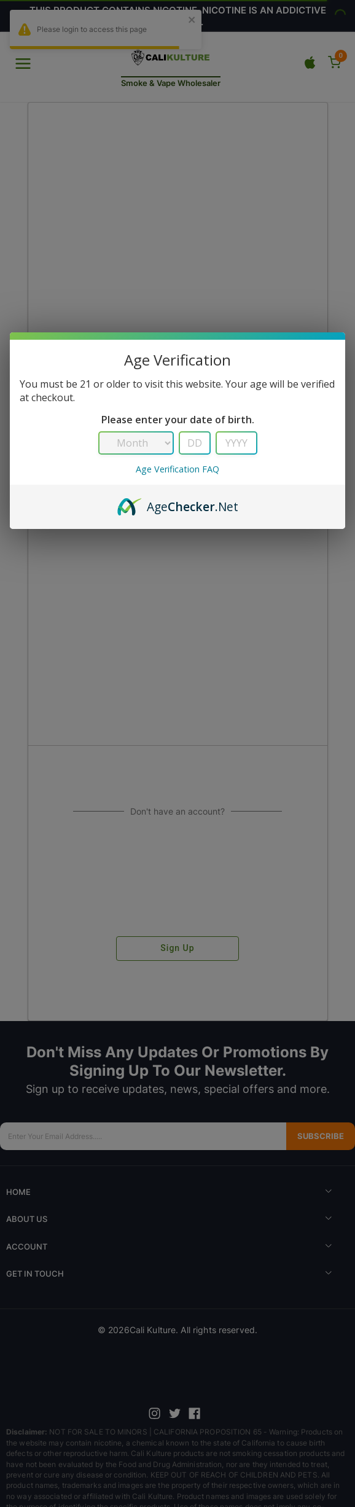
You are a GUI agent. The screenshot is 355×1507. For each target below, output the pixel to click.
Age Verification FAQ (177, 469)
